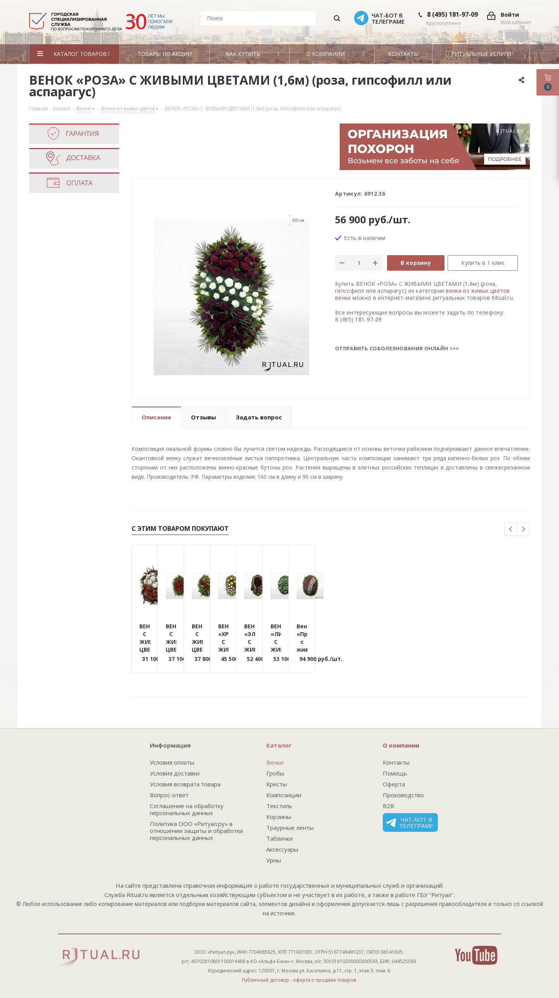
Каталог (279, 745)
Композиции (283, 795)
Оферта (394, 784)
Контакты (396, 762)
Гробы (275, 773)
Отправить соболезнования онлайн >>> (397, 348)
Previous (511, 529)
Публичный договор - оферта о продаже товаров (299, 980)
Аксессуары (282, 849)
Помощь (395, 773)
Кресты (276, 784)
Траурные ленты (290, 827)
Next (523, 529)
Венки (274, 762)
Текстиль (279, 806)
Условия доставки (175, 773)
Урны (273, 860)
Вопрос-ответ (169, 795)
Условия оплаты (172, 762)
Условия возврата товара (185, 784)
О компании (401, 745)
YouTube (476, 955)
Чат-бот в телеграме (409, 822)
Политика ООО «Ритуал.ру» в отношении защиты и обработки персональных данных (196, 831)
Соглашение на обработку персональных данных (187, 809)
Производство (403, 795)
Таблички (279, 838)
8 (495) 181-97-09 (452, 14)
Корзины (278, 817)
